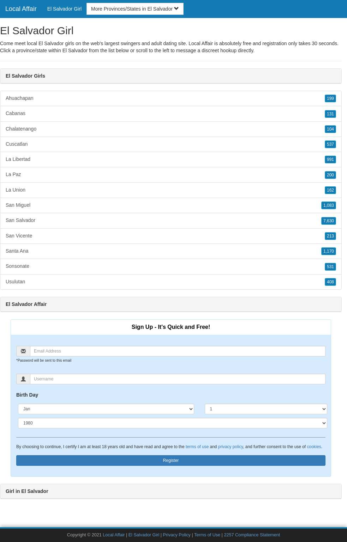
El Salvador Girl (64, 9)
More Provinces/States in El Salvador (135, 9)
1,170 (328, 251)
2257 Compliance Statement (252, 534)
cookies (314, 446)
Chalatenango (171, 129)
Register (171, 460)
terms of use (197, 446)
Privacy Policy (177, 534)
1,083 (328, 205)
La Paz (171, 175)
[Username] (177, 379)
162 (330, 190)
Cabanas (171, 114)
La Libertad (171, 159)
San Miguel (171, 205)
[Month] (106, 409)
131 (330, 114)
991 (330, 159)
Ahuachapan (171, 98)
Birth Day (27, 395)
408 (330, 281)
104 (330, 129)
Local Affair (21, 8)
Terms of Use (207, 534)
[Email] (177, 351)
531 (330, 266)
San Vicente (171, 236)
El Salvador (75, 50)
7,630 (328, 220)
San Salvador (171, 220)
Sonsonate (171, 266)
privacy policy (230, 446)
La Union (171, 190)
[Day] (266, 409)
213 (330, 236)
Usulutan (171, 282)
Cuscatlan (171, 144)
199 (330, 98)
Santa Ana (171, 251)
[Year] (172, 423)
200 (330, 175)
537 (330, 144)
